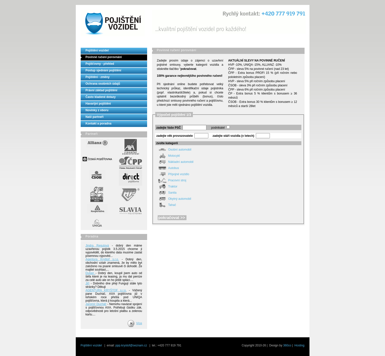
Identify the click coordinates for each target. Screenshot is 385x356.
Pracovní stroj (171, 180)
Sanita (166, 192)
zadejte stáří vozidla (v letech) (233, 136)
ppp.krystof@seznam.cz (131, 345)
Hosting (299, 345)
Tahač (166, 205)
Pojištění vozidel (97, 50)
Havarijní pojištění (98, 103)
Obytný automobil (173, 199)
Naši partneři (95, 117)
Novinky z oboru (97, 110)
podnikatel (218, 127)
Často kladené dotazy (101, 97)
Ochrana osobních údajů (103, 83)
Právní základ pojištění (101, 90)
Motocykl (168, 155)
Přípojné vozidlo (172, 174)
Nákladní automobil (175, 162)
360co (287, 345)
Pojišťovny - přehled (100, 63)
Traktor (167, 186)
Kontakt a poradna (98, 123)
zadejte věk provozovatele (174, 136)
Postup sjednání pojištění (103, 70)
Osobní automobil (173, 149)
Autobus (167, 168)
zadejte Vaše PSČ (168, 127)
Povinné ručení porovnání (104, 57)
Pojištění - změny (98, 77)
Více (139, 323)
